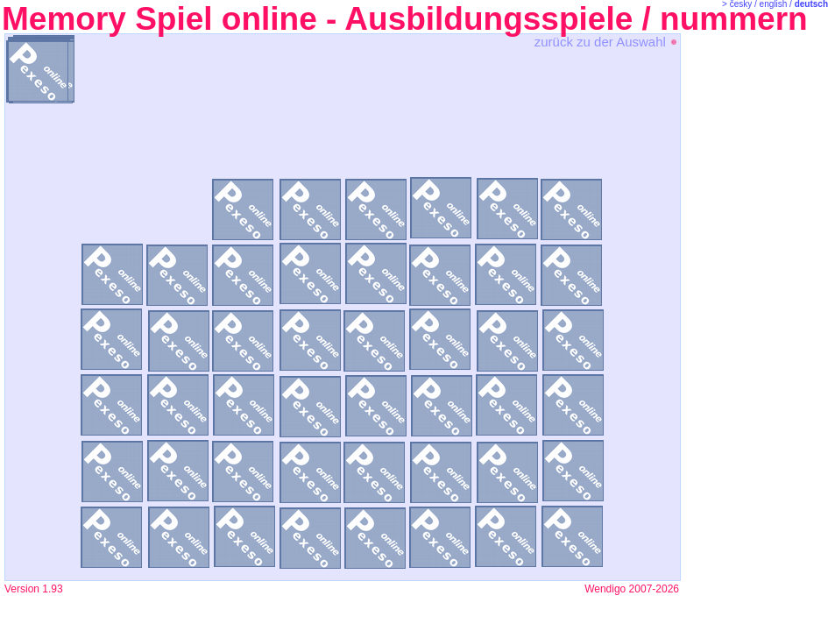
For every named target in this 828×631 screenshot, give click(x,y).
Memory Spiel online (159, 19)
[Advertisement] (753, 307)
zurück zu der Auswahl (606, 41)
